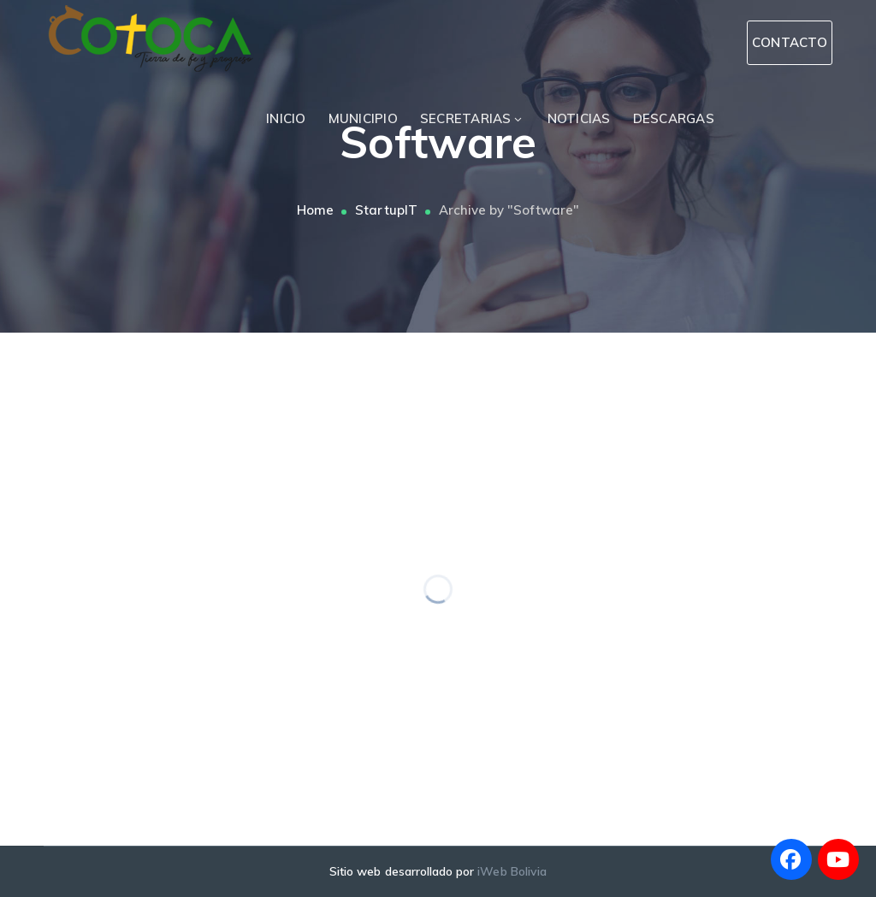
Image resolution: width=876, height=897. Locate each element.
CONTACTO (789, 42)
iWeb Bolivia (512, 871)
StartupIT (386, 210)
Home (315, 210)
